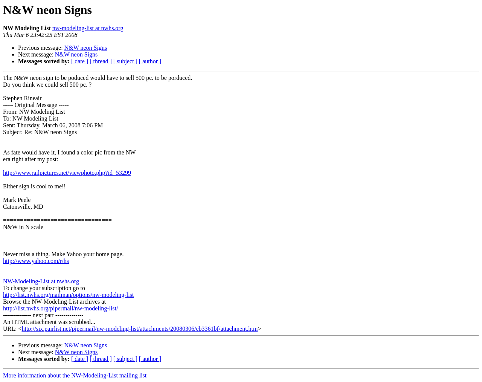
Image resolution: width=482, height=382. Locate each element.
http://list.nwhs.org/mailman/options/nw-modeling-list (68, 295)
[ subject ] (125, 61)
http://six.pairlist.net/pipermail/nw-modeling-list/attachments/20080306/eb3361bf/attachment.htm (139, 328)
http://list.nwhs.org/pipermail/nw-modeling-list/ (60, 308)
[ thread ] (101, 61)
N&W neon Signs (85, 47)
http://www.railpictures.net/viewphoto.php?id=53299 (67, 173)
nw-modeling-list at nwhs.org (88, 28)
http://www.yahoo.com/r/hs (36, 261)
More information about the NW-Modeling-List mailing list (74, 375)
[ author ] (150, 61)
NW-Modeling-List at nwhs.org (41, 281)
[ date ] (79, 61)
